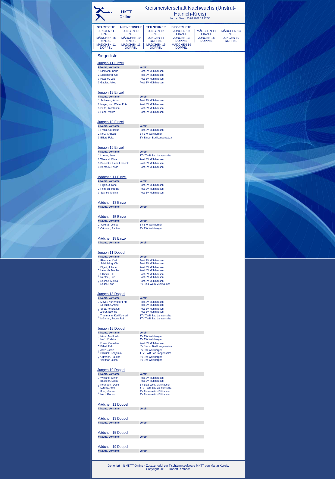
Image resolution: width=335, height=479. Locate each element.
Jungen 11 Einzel (106, 32)
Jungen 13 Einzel (131, 32)
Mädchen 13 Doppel (131, 46)
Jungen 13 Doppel (181, 39)
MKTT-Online (134, 465)
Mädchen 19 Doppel (181, 46)
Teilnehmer (156, 27)
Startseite (106, 27)
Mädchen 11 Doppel (106, 46)
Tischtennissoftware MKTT (186, 465)
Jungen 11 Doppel (156, 39)
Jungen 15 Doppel (206, 39)
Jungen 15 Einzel (156, 32)
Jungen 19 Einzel (181, 32)
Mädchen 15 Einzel (106, 39)
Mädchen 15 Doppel (156, 46)
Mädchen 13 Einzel (231, 32)
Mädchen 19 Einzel (131, 39)
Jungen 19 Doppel (231, 39)
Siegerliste (181, 27)
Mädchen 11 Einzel (206, 32)
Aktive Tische (131, 27)
